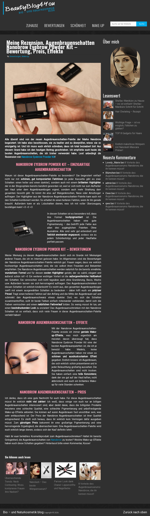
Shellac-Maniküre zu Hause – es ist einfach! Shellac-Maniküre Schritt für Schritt (129, 103)
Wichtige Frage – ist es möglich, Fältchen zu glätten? (127, 125)
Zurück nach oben (135, 512)
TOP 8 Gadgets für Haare (128, 133)
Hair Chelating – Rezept (128, 111)
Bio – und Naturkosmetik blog (23, 512)
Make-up (98, 25)
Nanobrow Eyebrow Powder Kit (38, 156)
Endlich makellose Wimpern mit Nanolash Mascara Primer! (130, 147)
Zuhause (32, 25)
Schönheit (78, 25)
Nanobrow (56, 439)
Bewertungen (54, 25)
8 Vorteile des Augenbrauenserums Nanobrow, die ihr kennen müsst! (124, 165)
